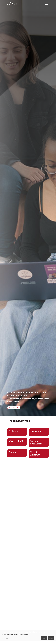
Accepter (51, 638)
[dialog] (28, 635)
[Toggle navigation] (47, 3)
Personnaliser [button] (4, 638)
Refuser (44, 638)
